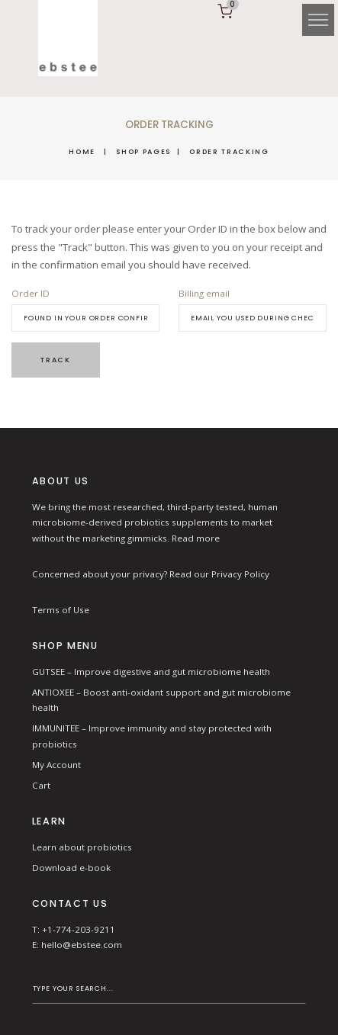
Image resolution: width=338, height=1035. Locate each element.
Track (55, 360)
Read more (196, 538)
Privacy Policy (240, 574)
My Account (56, 764)
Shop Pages (143, 151)
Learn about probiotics (82, 847)
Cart (41, 785)
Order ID (30, 293)
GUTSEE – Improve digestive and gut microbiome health (151, 671)
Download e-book (71, 867)
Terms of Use (60, 610)
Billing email (204, 293)
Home (82, 151)
